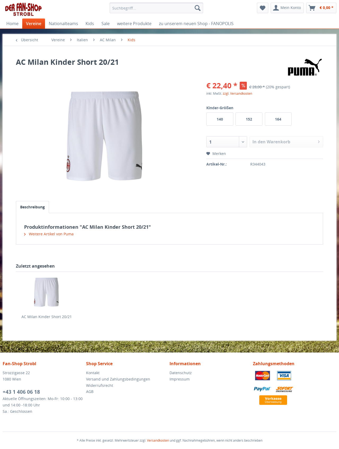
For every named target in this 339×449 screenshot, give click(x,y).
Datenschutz (181, 372)
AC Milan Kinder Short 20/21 (46, 316)
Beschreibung (32, 206)
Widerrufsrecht (99, 385)
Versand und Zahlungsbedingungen (118, 379)
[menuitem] (156, 8)
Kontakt (93, 372)
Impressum (180, 379)
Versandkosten (158, 440)
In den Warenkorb (286, 141)
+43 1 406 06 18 (21, 391)
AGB (89, 391)
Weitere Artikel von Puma (49, 233)
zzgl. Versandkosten (237, 93)
